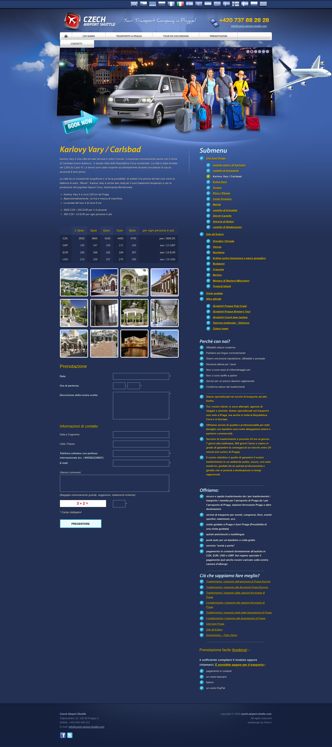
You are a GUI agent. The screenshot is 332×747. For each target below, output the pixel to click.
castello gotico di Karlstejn (229, 165)
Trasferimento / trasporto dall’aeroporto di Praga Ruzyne (238, 581)
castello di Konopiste (226, 170)
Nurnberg (219, 252)
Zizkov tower (221, 328)
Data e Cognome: (70, 434)
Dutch (208, 4)
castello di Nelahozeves (227, 227)
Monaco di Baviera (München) (231, 280)
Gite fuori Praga (216, 158)
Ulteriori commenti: (70, 472)
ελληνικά (263, 4)
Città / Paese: (67, 444)
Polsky (254, 4)
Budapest (219, 263)
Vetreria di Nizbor (223, 221)
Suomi (235, 4)
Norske (217, 4)
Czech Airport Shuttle (89, 20)
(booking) (239, 650)
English (134, 4)
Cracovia (218, 269)
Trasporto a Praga (129, 36)
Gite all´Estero (215, 234)
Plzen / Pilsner (222, 193)
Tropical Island (222, 286)
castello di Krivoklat (225, 210)
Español (189, 4)
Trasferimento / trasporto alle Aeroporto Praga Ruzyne (237, 587)
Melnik (217, 204)
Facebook (63, 735)
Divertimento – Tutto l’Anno (221, 635)
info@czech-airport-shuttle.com (249, 26)
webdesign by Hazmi (259, 722)
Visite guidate (214, 293)
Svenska (226, 4)
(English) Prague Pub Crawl (230, 306)
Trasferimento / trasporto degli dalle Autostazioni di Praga (239, 612)
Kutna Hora (220, 182)
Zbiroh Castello (222, 215)
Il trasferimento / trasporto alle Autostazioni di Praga (235, 618)
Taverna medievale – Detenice (231, 322)
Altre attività (213, 299)
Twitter (70, 735)
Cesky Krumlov (222, 199)
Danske (245, 4)
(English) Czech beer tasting (230, 317)
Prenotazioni (218, 36)
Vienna (217, 247)
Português (198, 4)
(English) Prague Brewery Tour (232, 311)
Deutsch (152, 4)
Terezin (217, 187)
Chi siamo (89, 36)
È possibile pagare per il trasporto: (240, 664)
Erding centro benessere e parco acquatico (239, 258)
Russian (162, 4)
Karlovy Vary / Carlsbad (227, 176)
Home (66, 36)
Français (171, 4)
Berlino (217, 275)
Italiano (180, 4)
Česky (143, 4)
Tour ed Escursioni (176, 36)
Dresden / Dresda (223, 241)
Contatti (76, 44)
